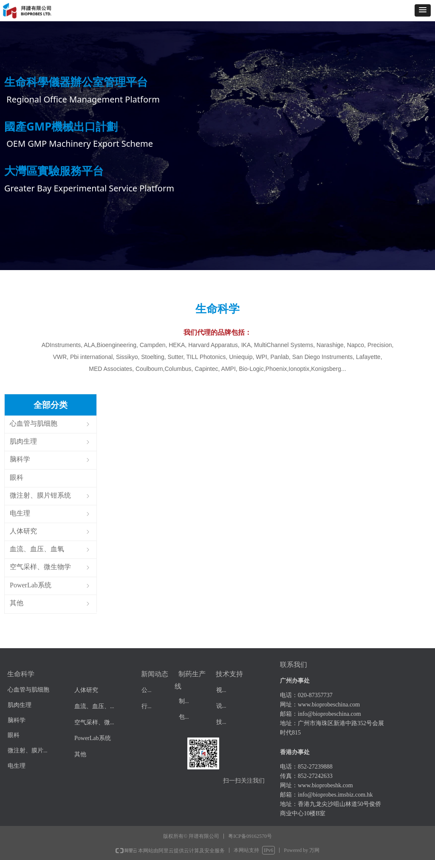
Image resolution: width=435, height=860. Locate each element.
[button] (423, 10)
